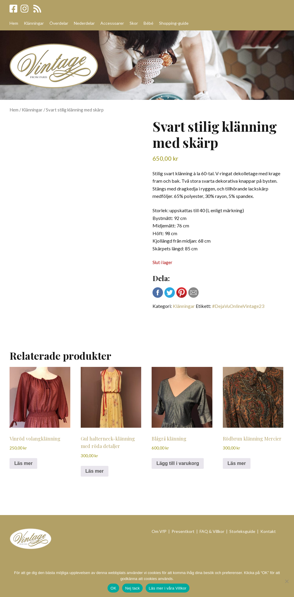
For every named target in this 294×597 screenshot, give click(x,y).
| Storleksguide (240, 531)
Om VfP (159, 531)
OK (113, 588)
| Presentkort (181, 531)
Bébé (148, 23)
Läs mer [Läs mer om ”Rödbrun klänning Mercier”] (237, 463)
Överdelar (58, 23)
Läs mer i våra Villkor (167, 588)
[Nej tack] (287, 581)
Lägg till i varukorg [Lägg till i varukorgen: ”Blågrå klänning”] (177, 463)
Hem (14, 23)
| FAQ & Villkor (210, 531)
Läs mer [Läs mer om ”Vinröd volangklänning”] (23, 463)
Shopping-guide (174, 23)
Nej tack (132, 588)
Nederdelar (84, 23)
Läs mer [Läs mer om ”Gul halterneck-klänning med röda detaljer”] (94, 471)
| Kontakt (266, 531)
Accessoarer (112, 23)
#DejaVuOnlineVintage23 (238, 306)
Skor (134, 23)
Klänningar (34, 23)
